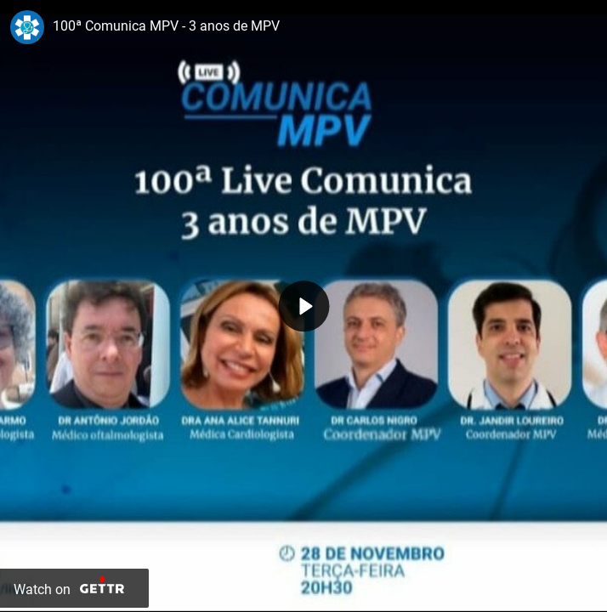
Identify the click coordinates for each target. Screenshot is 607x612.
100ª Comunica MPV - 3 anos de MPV (166, 26)
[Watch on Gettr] (74, 588)
